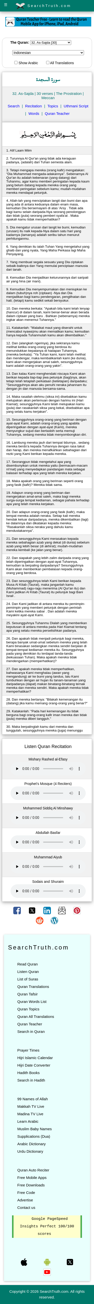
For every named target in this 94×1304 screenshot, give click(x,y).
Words (33, 113)
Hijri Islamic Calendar (35, 1058)
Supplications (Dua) (33, 1136)
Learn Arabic (27, 1121)
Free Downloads (31, 1185)
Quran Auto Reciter (33, 1170)
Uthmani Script (76, 106)
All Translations (60, 63)
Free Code (26, 1192)
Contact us (26, 1207)
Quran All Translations (35, 1016)
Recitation (33, 106)
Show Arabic (26, 63)
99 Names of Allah (32, 1099)
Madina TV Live (30, 1114)
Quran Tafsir (27, 994)
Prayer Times (28, 1050)
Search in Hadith (31, 1080)
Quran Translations (33, 986)
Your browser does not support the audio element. (48, 768)
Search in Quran (31, 1031)
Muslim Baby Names (34, 1129)
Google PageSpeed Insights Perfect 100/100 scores (47, 1227)
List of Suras (27, 979)
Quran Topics (28, 1009)
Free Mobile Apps (32, 1177)
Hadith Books (28, 1073)
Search (14, 106)
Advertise (25, 1200)
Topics (52, 106)
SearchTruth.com (43, 6)
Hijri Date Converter (33, 1065)
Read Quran (27, 964)
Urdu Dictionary (30, 1151)
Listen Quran (28, 971)
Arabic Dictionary (31, 1144)
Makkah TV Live (30, 1106)
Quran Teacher (57, 113)
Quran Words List (31, 1001)
